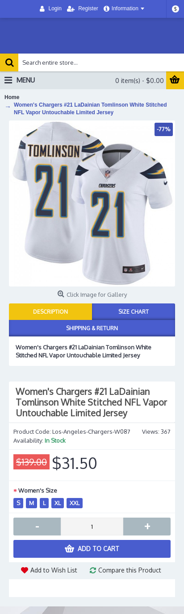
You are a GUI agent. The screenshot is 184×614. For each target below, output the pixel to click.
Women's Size (37, 490)
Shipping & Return (92, 328)
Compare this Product (129, 570)
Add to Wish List (53, 570)
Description (50, 311)
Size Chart (133, 311)
